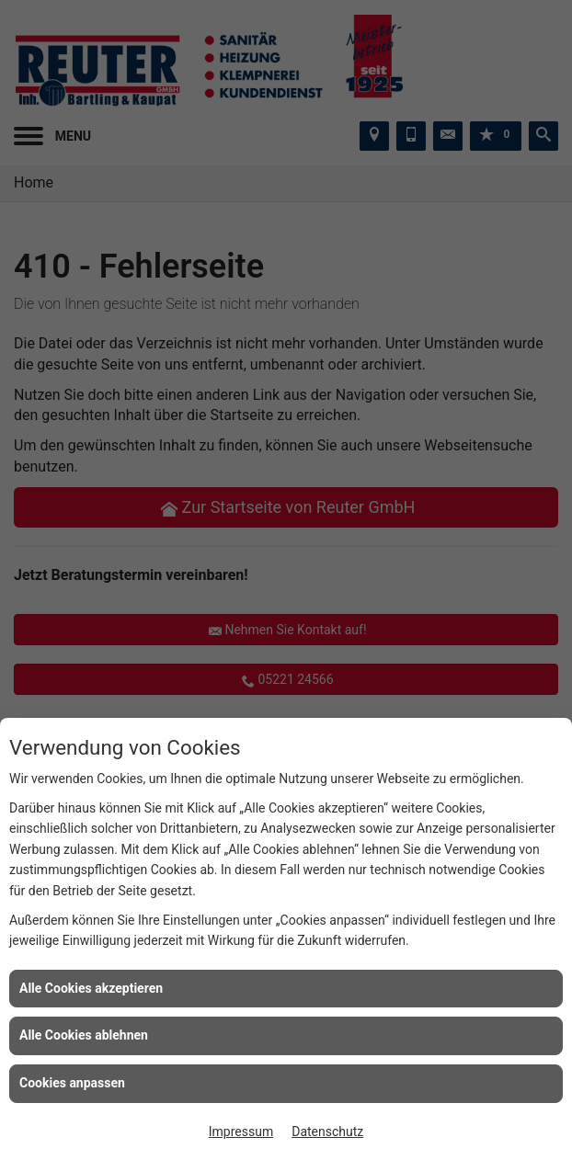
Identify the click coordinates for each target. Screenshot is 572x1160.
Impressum (241, 1131)
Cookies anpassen (72, 1082)
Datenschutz (327, 1131)
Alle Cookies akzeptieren (91, 988)
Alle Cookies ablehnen (83, 1035)
